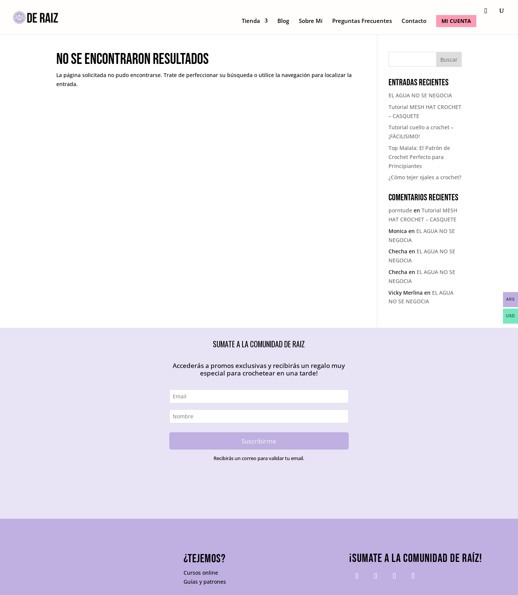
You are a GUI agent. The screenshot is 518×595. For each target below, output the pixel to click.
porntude (400, 210)
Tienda (251, 21)
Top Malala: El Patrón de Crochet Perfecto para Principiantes (419, 157)
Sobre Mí (310, 21)
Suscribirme (258, 441)
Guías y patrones (205, 554)
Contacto (414, 21)
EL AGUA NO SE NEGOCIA (420, 95)
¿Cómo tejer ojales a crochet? (424, 177)
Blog (283, 21)
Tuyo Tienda (73, 583)
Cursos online (201, 545)
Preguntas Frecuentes (362, 21)
